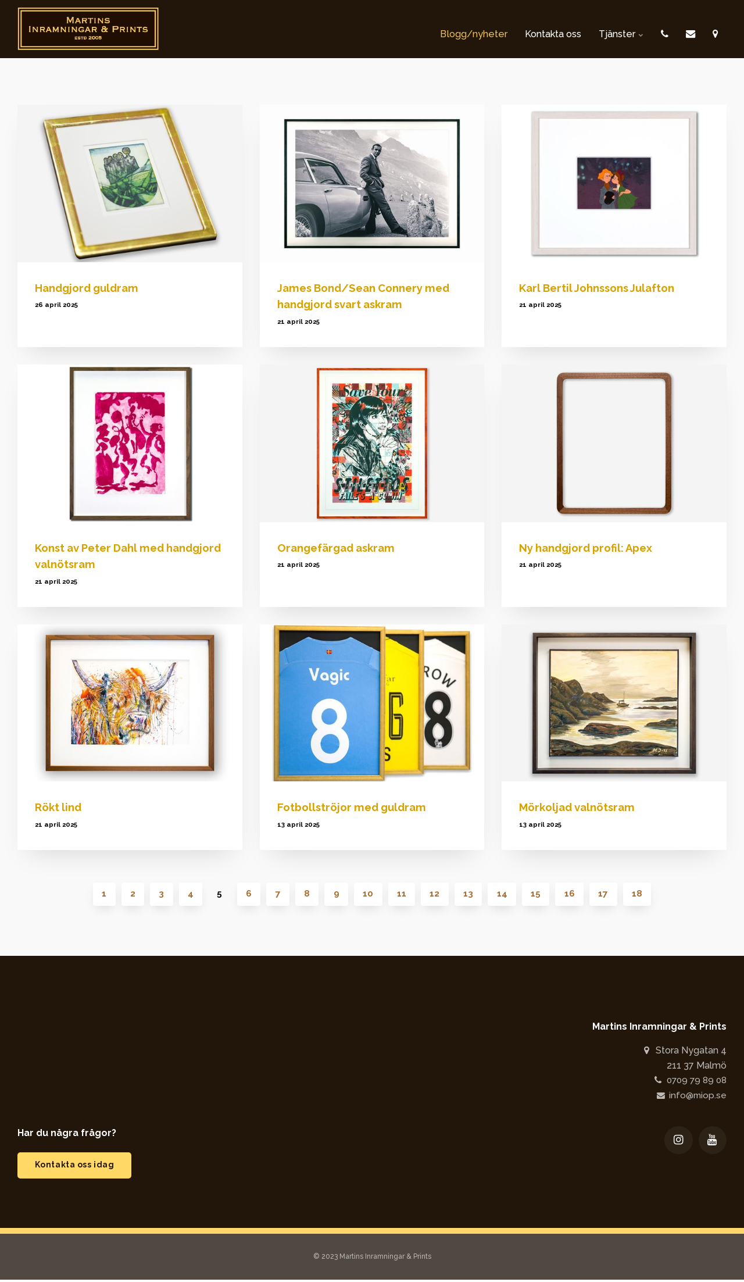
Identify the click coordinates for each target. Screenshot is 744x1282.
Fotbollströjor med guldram (354, 807)
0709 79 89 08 (688, 1081)
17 (609, 894)
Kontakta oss (536, 29)
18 (644, 894)
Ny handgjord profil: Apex (589, 547)
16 (575, 894)
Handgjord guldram (90, 287)
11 (402, 894)
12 (437, 894)
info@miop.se (690, 1096)
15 (540, 894)
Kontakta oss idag (76, 1167)
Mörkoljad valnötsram (579, 807)
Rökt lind (59, 807)
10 (368, 894)
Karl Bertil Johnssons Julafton (600, 287)
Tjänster (613, 29)
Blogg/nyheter (446, 29)
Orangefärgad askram (339, 547)
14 (505, 894)
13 (471, 894)
